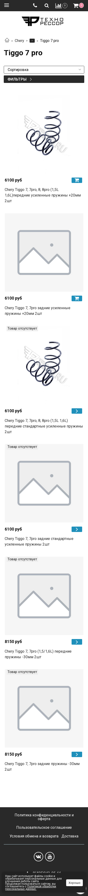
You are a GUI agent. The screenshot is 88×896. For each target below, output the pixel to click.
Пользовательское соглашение (44, 827)
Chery (19, 40)
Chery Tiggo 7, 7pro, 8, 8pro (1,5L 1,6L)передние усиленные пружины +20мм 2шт (43, 195)
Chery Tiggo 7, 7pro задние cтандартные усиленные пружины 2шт (39, 541)
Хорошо (74, 883)
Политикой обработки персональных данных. (30, 888)
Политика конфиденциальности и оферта (44, 817)
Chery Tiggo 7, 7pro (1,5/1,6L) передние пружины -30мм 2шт (38, 654)
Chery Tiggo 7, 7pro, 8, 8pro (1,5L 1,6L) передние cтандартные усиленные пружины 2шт (44, 426)
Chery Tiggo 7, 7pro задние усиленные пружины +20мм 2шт (37, 311)
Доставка (69, 836)
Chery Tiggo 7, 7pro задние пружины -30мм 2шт (42, 767)
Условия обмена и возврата (34, 836)
